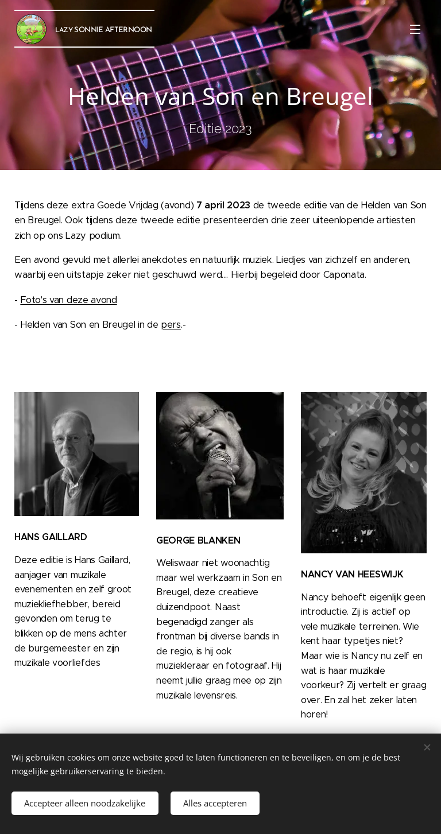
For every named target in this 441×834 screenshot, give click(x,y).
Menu (415, 29)
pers (171, 325)
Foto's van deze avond (68, 300)
